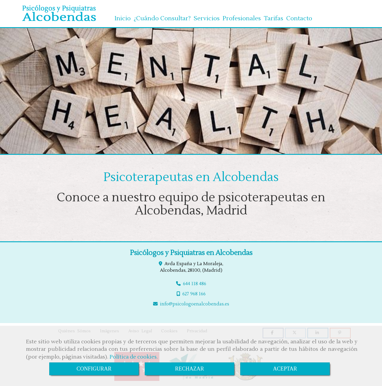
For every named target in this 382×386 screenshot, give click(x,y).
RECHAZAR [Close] (189, 369)
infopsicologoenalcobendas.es (194, 302)
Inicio (123, 16)
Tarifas (273, 16)
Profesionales (242, 16)
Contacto (299, 16)
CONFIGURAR (93, 369)
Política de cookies (133, 356)
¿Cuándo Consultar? (162, 16)
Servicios (207, 16)
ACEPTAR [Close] (285, 369)
